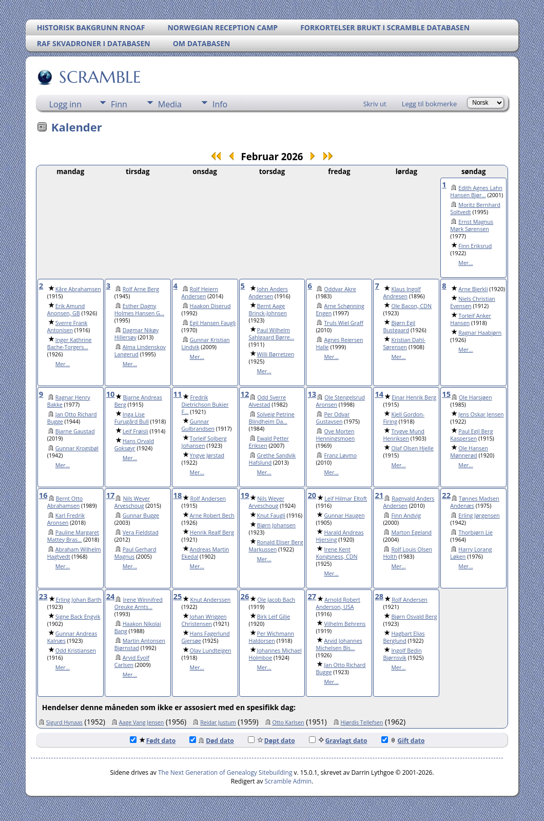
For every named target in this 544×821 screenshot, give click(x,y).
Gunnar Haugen (344, 515)
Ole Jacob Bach (276, 599)
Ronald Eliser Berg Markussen (276, 546)
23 (43, 596)
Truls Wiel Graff (343, 323)
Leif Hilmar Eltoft (345, 498)
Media (170, 104)
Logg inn (65, 104)
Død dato (211, 740)
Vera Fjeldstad (141, 532)
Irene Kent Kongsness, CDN (336, 553)
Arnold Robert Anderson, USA (338, 603)
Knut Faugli (271, 515)
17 (110, 495)
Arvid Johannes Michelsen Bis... (339, 644)
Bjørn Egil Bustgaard (399, 326)
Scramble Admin (288, 781)
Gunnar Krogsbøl (77, 448)
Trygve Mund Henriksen (403, 435)
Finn (119, 104)
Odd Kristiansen (75, 650)
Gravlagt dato (338, 740)
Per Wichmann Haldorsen (272, 637)
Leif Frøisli (135, 431)
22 (446, 495)
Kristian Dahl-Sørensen (404, 343)
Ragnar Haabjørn (479, 332)
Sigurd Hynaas (64, 722)
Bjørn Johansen (276, 525)
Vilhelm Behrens (344, 623)
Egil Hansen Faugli (213, 323)
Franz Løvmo (340, 455)
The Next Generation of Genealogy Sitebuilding (225, 772)
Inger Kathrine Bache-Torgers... (69, 343)
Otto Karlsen (288, 722)
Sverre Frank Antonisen (67, 326)
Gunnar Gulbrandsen (198, 425)
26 (245, 596)
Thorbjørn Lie (475, 532)
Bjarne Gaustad (75, 431)
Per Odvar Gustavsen (332, 418)
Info (219, 104)
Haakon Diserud (210, 306)
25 (177, 596)
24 (110, 596)
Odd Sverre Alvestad (267, 401)
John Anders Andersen (268, 292)
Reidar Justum (218, 722)
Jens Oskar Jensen (480, 414)
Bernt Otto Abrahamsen (65, 502)
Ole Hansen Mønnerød (469, 452)
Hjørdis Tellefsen (362, 722)
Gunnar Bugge (141, 515)
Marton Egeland (411, 532)
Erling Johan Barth (79, 599)
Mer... (465, 262)
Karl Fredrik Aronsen (66, 519)
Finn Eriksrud (475, 246)
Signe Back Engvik (78, 616)
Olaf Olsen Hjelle (412, 448)
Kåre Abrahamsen (78, 289)
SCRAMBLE (99, 77)
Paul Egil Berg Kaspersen (471, 435)
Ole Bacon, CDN (411, 306)
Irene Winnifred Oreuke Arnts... (138, 603)
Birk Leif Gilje (273, 616)
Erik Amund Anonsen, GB (66, 309)
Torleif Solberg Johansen (204, 442)
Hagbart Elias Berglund (403, 637)
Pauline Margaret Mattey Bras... (73, 536)
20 (311, 495)
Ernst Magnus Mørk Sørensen (471, 225)
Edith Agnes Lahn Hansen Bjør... (476, 191)
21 (379, 495)
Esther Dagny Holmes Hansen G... (139, 309)
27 (311, 596)
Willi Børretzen (276, 354)
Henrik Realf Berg (212, 532)
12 (245, 394)
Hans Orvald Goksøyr (134, 444)
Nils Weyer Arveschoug (132, 502)
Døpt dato (271, 740)
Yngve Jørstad (207, 455)
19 (245, 495)
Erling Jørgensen (478, 515)
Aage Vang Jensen (141, 722)
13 (311, 394)
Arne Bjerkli (473, 289)
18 (177, 495)
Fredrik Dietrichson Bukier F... (205, 404)
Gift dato (403, 740)
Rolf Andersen (208, 498)
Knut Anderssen (210, 599)
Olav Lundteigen (210, 650)
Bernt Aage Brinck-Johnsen (268, 309)
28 (379, 596)
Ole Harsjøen (475, 397)
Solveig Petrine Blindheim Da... (272, 418)
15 (446, 394)
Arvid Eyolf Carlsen (131, 661)
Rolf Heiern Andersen (200, 292)
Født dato (153, 740)
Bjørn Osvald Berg (414, 616)
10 (110, 394)
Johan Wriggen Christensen (204, 620)
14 (379, 394)
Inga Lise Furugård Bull (131, 418)
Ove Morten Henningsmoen (335, 435)
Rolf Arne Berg (141, 289)
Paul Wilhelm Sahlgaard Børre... (272, 334)
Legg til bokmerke (429, 103)
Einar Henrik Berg (414, 397)
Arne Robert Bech (212, 515)
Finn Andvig (406, 515)
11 (177, 394)
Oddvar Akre (340, 289)
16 (43, 495)
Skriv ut (374, 103)
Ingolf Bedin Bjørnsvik (402, 654)
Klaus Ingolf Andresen (402, 292)
